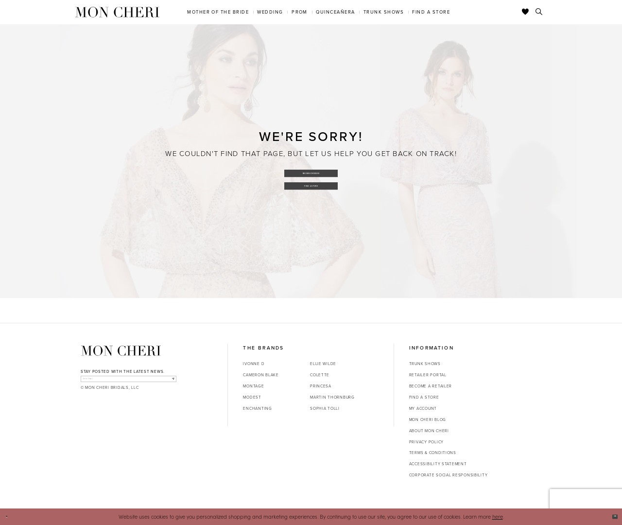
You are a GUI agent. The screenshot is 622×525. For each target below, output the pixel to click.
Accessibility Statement (438, 464)
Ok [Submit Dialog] (610, 516)
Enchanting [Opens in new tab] (257, 408)
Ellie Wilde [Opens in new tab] (323, 364)
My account (423, 408)
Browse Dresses (311, 169)
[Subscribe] (169, 382)
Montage (253, 386)
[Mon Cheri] (121, 351)
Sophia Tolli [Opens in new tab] (325, 408)
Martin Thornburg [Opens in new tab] (332, 397)
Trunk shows (425, 364)
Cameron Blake (260, 375)
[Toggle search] (539, 12)
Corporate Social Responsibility (448, 475)
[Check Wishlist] (525, 12)
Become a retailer (430, 386)
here (497, 516)
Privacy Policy (426, 442)
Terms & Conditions (432, 452)
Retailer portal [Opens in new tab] (428, 375)
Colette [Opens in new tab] (319, 375)
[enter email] (128, 382)
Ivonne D (253, 364)
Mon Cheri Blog (427, 419)
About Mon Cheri (429, 431)
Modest (252, 397)
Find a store (424, 397)
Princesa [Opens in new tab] (320, 386)
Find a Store (311, 189)
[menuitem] (218, 12)
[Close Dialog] (10, 516)
